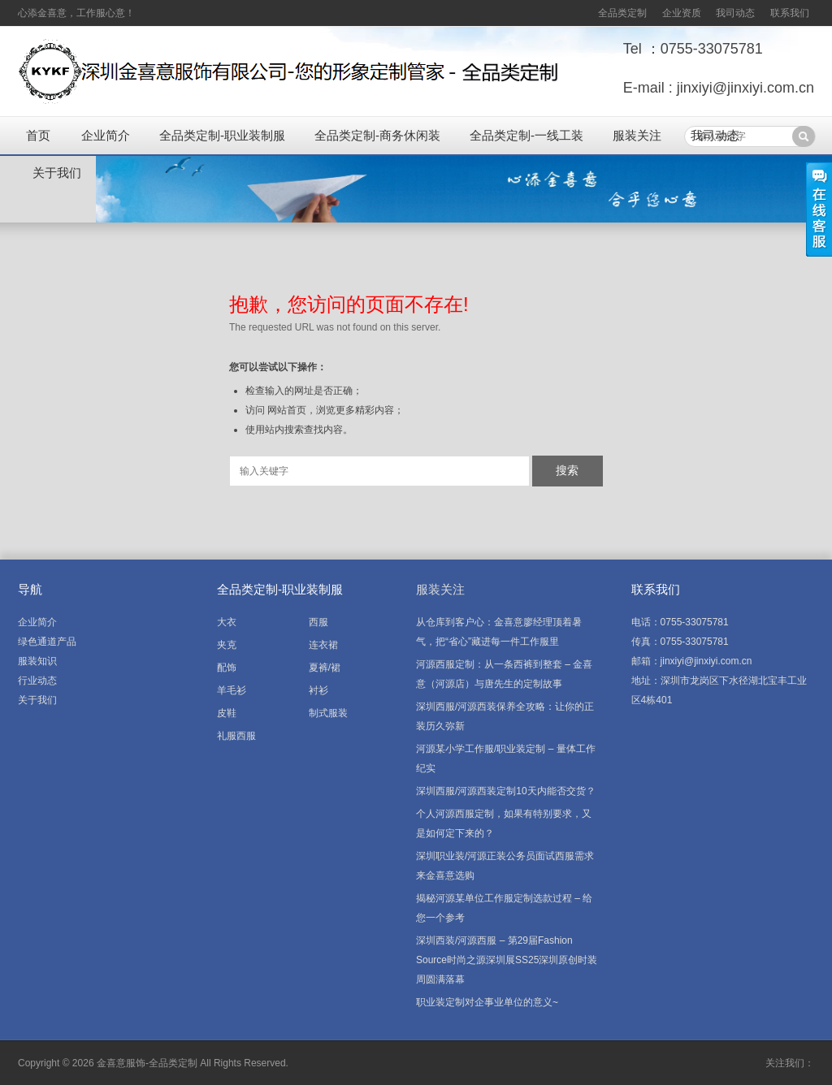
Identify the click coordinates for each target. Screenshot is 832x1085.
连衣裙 (323, 645)
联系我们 (789, 13)
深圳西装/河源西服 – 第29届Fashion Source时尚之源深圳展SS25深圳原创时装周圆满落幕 (506, 960)
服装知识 (37, 661)
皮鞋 (226, 713)
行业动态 (37, 680)
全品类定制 (622, 13)
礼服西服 (236, 735)
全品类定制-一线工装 (526, 135)
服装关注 (637, 135)
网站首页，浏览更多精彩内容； (335, 410)
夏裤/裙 (324, 667)
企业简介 (105, 135)
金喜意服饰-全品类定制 (147, 1063)
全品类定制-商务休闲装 (377, 135)
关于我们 (56, 172)
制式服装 (328, 713)
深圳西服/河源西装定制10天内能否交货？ (506, 791)
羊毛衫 (231, 690)
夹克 (226, 645)
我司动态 (735, 13)
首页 (38, 135)
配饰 (226, 667)
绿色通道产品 (47, 641)
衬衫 (318, 690)
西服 (318, 622)
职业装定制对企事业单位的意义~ (487, 1002)
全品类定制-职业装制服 (222, 135)
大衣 (226, 622)
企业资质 (681, 13)
